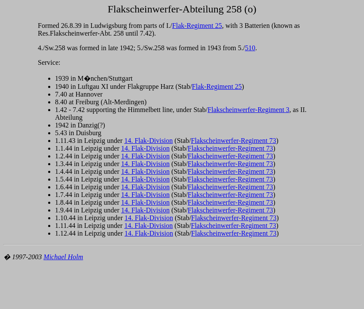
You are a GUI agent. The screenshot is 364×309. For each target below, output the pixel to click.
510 (250, 48)
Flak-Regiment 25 (197, 25)
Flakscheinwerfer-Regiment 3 (248, 109)
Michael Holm (63, 257)
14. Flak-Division (148, 140)
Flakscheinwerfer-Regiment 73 (233, 140)
